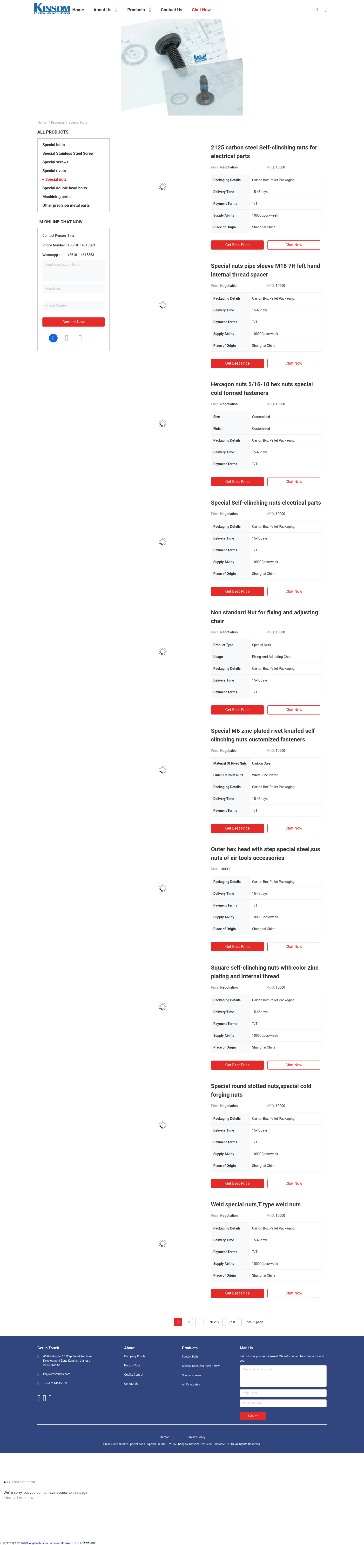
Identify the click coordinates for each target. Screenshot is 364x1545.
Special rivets (54, 170)
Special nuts (56, 179)
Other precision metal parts (66, 205)
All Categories (191, 1384)
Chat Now (293, 245)
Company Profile (134, 1356)
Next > (214, 1322)
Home (42, 122)
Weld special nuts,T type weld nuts (256, 1204)
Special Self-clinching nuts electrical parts (266, 502)
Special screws (55, 162)
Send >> (253, 1415)
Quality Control (133, 1374)
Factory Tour (132, 1365)
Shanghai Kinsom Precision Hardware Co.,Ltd (54, 1543)
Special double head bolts (64, 188)
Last (232, 1322)
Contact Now (73, 322)
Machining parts (56, 196)
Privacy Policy (196, 1437)
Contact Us (131, 1383)
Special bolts (53, 144)
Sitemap (164, 1437)
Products (58, 122)
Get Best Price (237, 245)
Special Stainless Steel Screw (68, 153)
